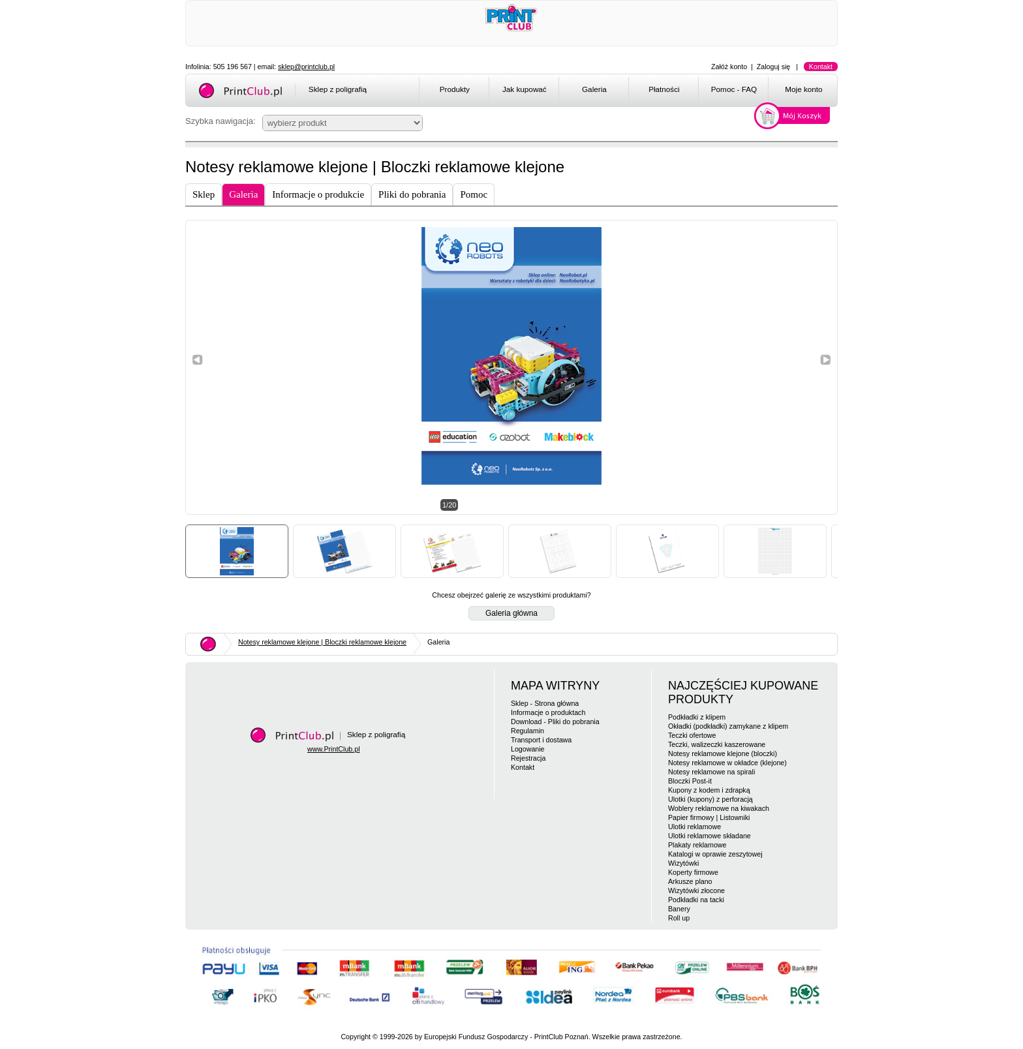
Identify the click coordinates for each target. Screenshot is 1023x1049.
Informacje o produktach (548, 712)
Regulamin (527, 731)
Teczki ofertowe (692, 735)
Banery (679, 909)
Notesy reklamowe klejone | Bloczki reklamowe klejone (322, 642)
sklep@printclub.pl (306, 66)
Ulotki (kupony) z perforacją (710, 799)
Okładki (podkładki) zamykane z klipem (728, 726)
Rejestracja (528, 758)
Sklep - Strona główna (545, 703)
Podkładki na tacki (696, 900)
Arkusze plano (690, 881)
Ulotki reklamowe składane (709, 836)
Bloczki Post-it (690, 781)
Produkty (455, 89)
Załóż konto (729, 66)
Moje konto (803, 89)
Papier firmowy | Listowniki (709, 817)
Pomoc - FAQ (734, 89)
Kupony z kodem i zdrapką (709, 790)
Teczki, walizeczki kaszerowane (716, 744)
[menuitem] (454, 91)
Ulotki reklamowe (694, 826)
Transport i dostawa (541, 740)
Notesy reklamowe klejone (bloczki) (722, 753)
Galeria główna (511, 613)
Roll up (679, 918)
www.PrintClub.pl (333, 749)
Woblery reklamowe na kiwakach (718, 808)
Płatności (664, 89)
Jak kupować (524, 89)
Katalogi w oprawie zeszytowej (715, 854)
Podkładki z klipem (696, 717)
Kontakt (820, 66)
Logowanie (528, 749)
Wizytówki (683, 863)
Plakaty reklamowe (697, 845)
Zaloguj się (774, 66)
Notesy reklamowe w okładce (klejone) (727, 763)
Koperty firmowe (693, 872)
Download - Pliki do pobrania (555, 721)
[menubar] (630, 91)
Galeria (594, 89)
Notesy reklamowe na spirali (711, 772)
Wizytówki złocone (696, 890)
